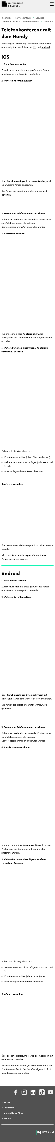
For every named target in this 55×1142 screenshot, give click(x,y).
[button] (52, 6)
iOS (34, 47)
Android (46, 47)
